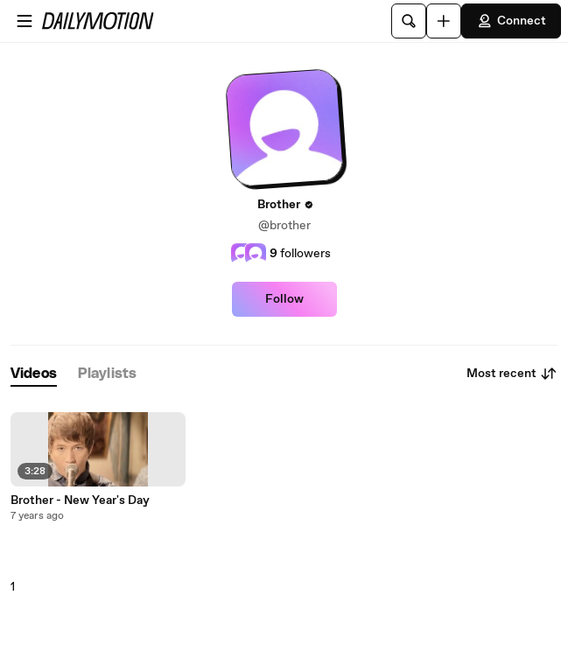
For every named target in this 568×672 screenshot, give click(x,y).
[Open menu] (25, 21)
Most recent (511, 373)
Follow (284, 299)
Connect (511, 21)
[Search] (408, 21)
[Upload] (443, 21)
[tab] (34, 374)
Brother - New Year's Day (80, 501)
